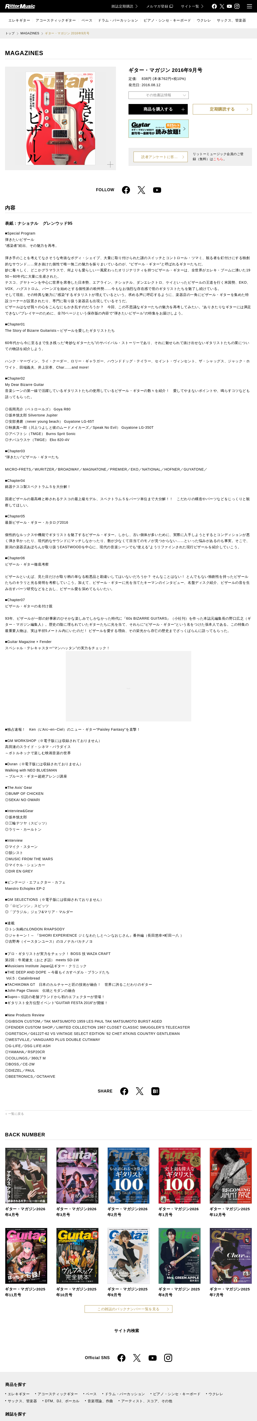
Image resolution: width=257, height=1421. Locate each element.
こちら (218, 159)
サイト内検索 (126, 1331)
